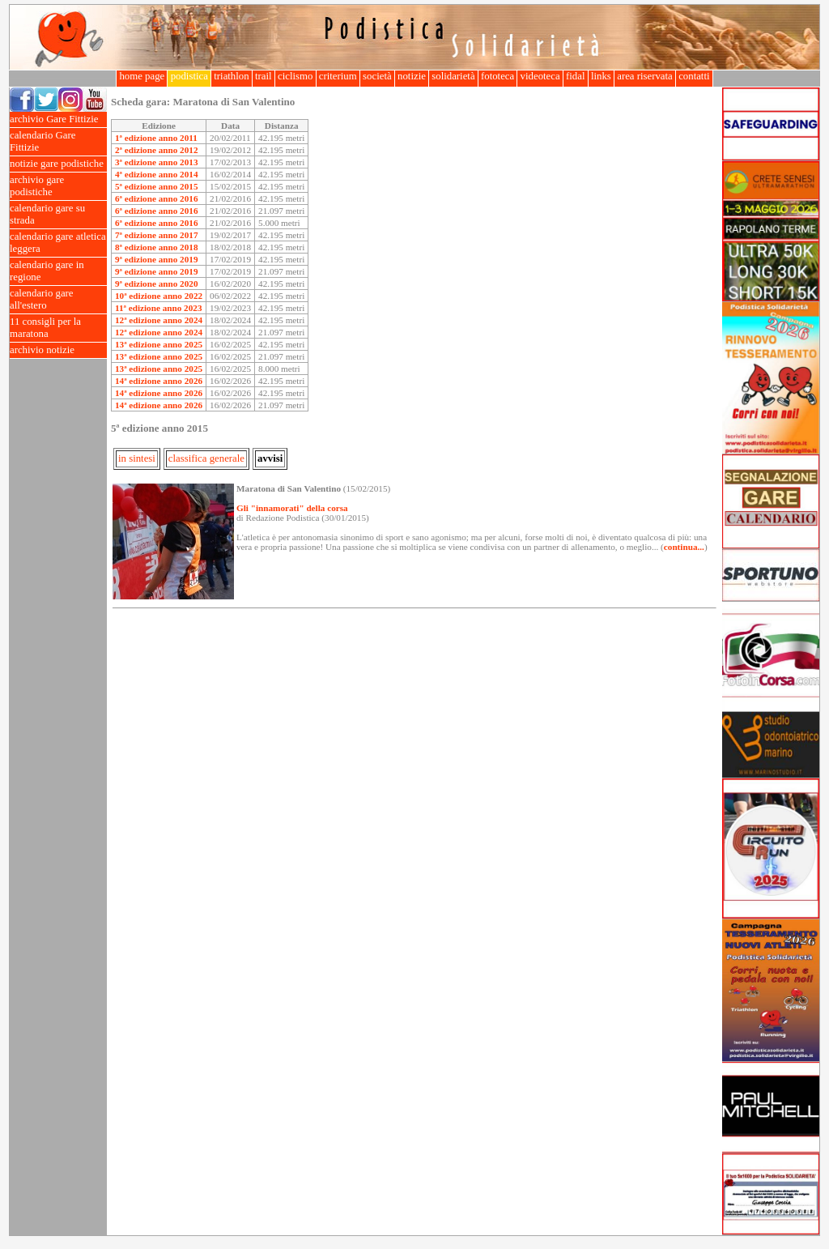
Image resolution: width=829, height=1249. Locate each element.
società (377, 76)
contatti (694, 76)
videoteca (539, 76)
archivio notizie (58, 350)
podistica (189, 76)
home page (142, 76)
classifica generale (206, 458)
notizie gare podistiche (58, 164)
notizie (411, 76)
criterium (338, 76)
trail (263, 76)
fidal (575, 76)
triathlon (231, 76)
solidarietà (453, 76)
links (601, 76)
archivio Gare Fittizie (58, 119)
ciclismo (295, 76)
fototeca (497, 76)
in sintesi (136, 458)
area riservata (644, 76)
